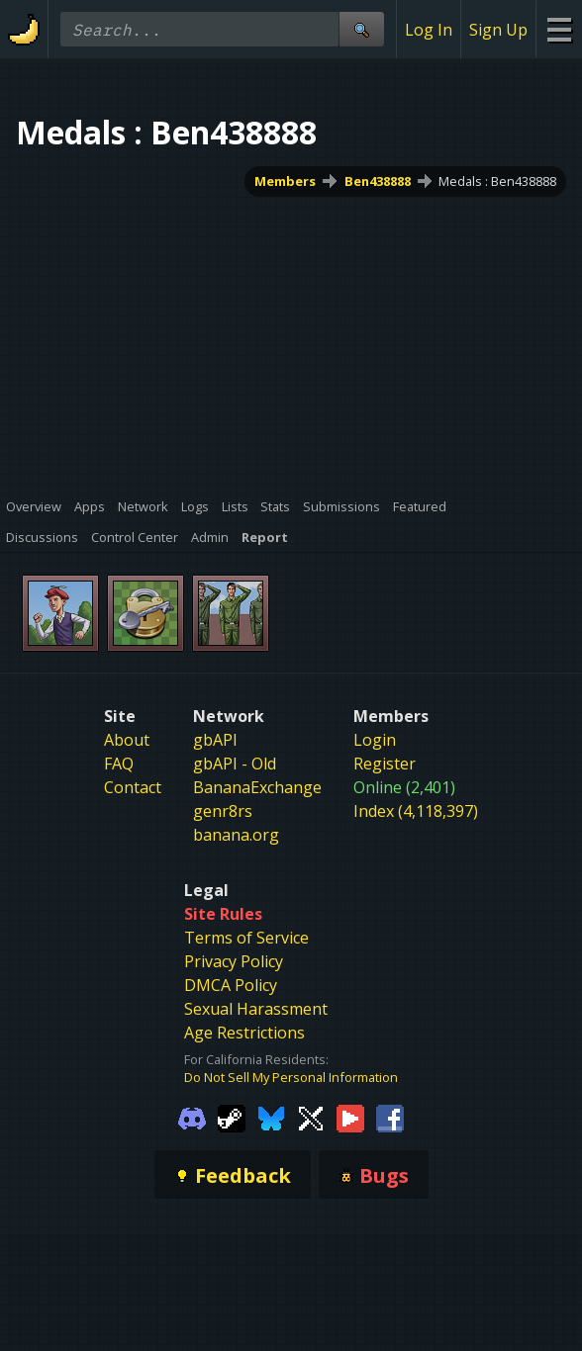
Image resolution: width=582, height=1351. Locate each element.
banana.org (236, 835)
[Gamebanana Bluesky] (271, 1117)
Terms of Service (246, 937)
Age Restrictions (244, 1032)
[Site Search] (361, 29)
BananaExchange (257, 787)
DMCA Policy (230, 985)
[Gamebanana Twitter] (311, 1117)
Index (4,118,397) (415, 811)
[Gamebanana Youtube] (350, 1117)
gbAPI (215, 740)
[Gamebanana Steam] (231, 1117)
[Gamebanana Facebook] (390, 1117)
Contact (132, 787)
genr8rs (222, 811)
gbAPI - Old (234, 763)
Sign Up (498, 30)
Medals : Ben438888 (497, 181)
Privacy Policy (233, 961)
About (126, 740)
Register (384, 763)
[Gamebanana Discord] (192, 1117)
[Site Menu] (558, 29)
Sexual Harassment (256, 1009)
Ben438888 (377, 181)
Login (374, 740)
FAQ (119, 763)
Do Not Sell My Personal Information (291, 1077)
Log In (428, 30)
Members (285, 181)
